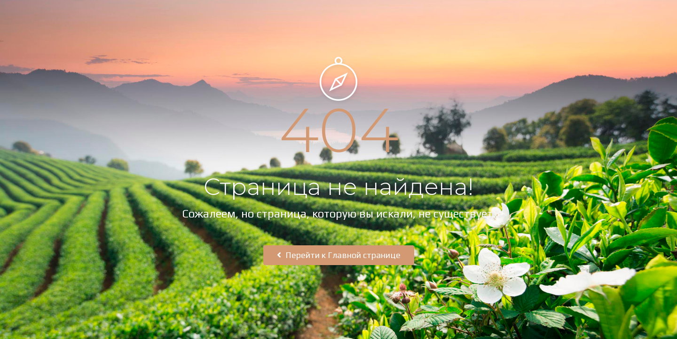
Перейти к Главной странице (339, 255)
